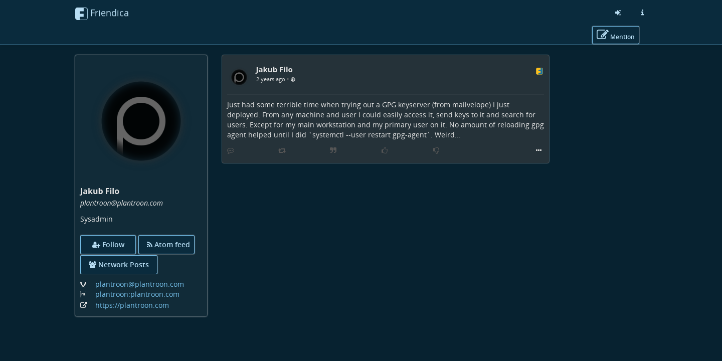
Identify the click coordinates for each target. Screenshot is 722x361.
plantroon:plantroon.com (137, 294)
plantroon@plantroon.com (139, 284)
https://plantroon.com (132, 305)
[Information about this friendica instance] (642, 12)
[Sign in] (618, 12)
